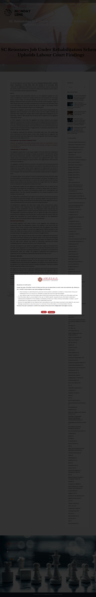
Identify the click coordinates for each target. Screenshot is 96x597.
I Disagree (51, 312)
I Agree (44, 312)
